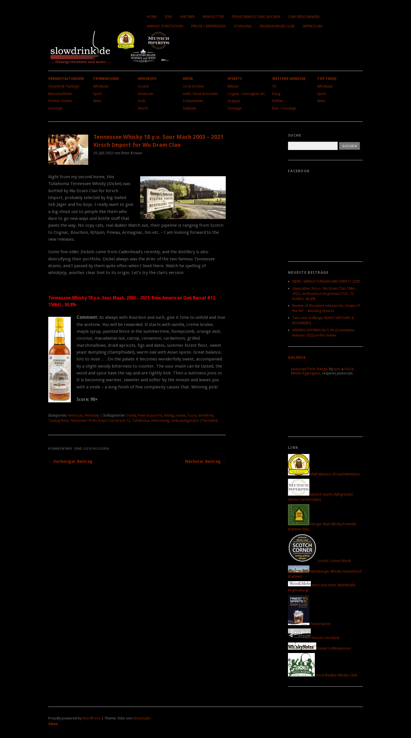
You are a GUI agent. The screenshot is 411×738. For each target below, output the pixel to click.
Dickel (131, 415)
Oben (53, 724)
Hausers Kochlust (313, 638)
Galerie (297, 357)
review (181, 415)
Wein (97, 101)
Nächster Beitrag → (205, 461)
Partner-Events (60, 101)
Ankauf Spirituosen (165, 26)
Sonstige (55, 108)
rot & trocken (193, 86)
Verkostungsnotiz (184, 421)
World (143, 108)
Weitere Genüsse (288, 78)
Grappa (233, 101)
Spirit (97, 94)
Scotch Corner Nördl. (320, 561)
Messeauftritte (60, 94)
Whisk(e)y (100, 86)
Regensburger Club (277, 26)
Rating (169, 415)
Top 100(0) (326, 78)
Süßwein (189, 108)
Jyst (337, 369)
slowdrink (205, 415)
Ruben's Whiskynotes (319, 648)
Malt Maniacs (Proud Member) (324, 474)
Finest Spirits (309, 624)
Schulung (243, 26)
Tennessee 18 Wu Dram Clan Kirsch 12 (100, 421)
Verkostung (160, 421)
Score (191, 415)
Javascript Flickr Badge (309, 369)
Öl (274, 86)
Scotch (143, 86)
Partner (187, 17)
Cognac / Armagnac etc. (246, 94)
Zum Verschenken (303, 17)
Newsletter (213, 17)
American (145, 94)
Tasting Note (58, 421)
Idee (168, 17)
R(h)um (233, 86)
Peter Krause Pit (150, 415)
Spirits (234, 78)
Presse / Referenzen (208, 26)
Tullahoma (140, 421)
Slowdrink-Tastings (63, 86)
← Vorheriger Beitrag (70, 461)
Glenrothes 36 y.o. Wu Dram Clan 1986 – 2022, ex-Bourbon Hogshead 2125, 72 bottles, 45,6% (324, 293)
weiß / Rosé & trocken (200, 94)
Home (152, 17)
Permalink (210, 421)
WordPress (91, 718)
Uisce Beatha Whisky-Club (322, 675)
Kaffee (277, 101)
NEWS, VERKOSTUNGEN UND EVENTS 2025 (326, 281)
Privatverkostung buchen (256, 17)
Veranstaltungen (66, 78)
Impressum (312, 26)
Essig (276, 94)
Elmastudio (142, 718)
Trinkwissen (106, 78)
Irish (141, 101)
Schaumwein (193, 101)
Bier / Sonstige (284, 108)
